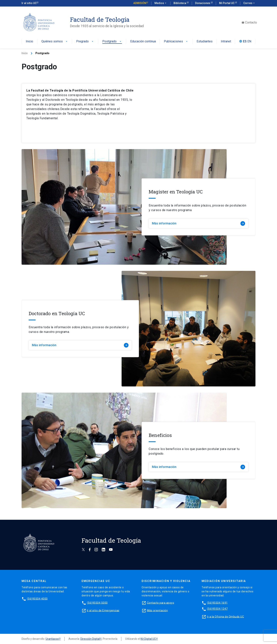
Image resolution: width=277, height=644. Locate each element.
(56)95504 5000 (97, 602)
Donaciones (203, 3)
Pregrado (85, 41)
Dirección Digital (90, 638)
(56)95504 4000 (37, 598)
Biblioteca (180, 3)
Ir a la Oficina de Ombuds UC (225, 616)
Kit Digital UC (148, 638)
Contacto (249, 22)
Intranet (226, 41)
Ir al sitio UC (29, 3)
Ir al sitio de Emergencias (103, 610)
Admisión (139, 3)
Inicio (29, 41)
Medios (160, 3)
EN (249, 41)
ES (245, 41)
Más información (198, 223)
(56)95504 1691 (217, 602)
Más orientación (157, 610)
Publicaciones (176, 41)
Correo (249, 3)
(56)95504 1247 (217, 608)
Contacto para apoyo (160, 602)
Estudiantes (205, 41)
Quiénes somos (54, 41)
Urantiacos (52, 638)
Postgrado (112, 41)
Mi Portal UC (227, 3)
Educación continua (143, 41)
